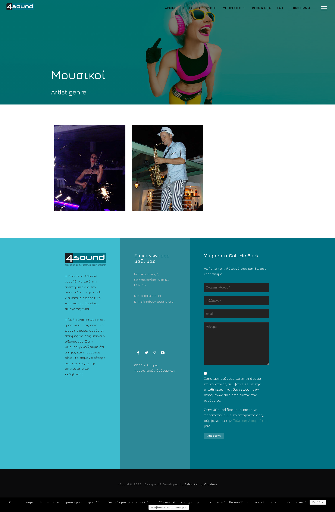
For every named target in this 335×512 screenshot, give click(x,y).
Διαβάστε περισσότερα (168, 507)
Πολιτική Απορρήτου (250, 420)
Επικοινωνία (299, 8)
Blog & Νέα (261, 8)
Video (212, 8)
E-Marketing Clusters (201, 484)
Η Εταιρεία (192, 8)
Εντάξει (317, 502)
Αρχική (170, 8)
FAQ (280, 8)
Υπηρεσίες (232, 8)
